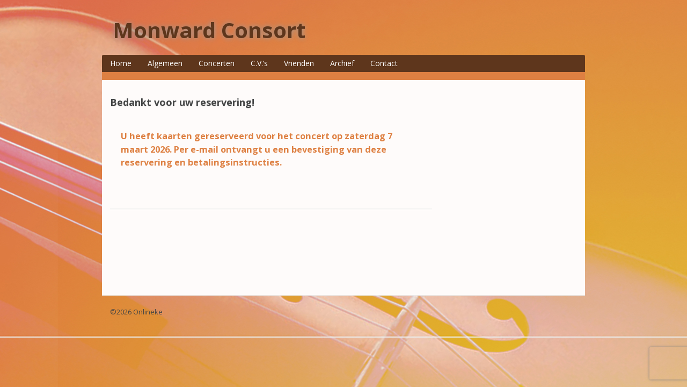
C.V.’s (259, 63)
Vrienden (299, 63)
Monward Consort (209, 30)
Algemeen (165, 63)
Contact (384, 63)
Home (120, 63)
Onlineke (148, 312)
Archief (342, 63)
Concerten (217, 63)
